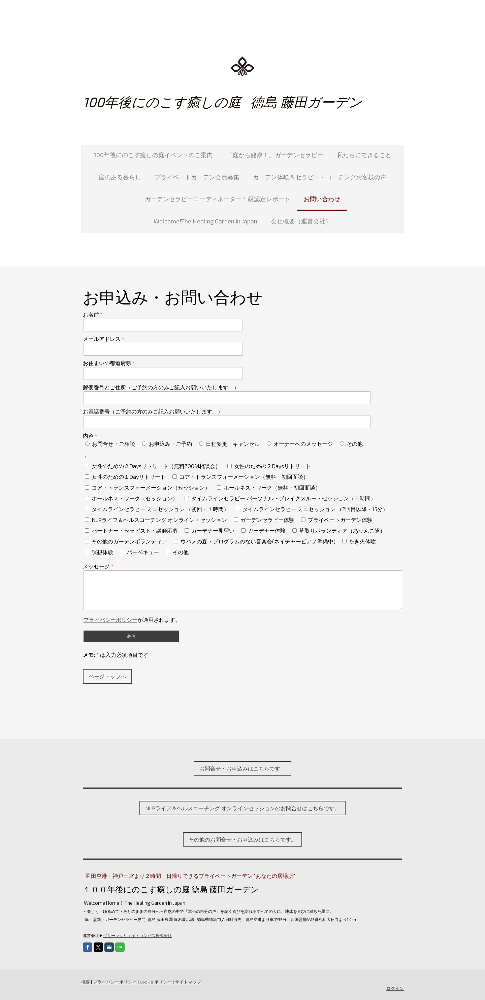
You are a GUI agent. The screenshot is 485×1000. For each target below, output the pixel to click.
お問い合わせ (322, 199)
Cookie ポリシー (155, 982)
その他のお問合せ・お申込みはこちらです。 (242, 839)
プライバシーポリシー (110, 619)
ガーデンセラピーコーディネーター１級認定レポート (217, 199)
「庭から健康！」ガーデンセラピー (274, 154)
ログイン (395, 988)
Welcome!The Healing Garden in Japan (205, 221)
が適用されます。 (131, 619)
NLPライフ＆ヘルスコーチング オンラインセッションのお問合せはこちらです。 (242, 808)
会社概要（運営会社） (301, 221)
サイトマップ (187, 982)
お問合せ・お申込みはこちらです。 (242, 768)
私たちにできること (364, 154)
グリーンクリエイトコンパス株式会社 (137, 935)
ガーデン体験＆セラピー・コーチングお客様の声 (319, 177)
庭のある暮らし (120, 177)
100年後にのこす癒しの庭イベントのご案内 (153, 154)
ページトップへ (107, 676)
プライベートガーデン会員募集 (197, 177)
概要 (85, 982)
